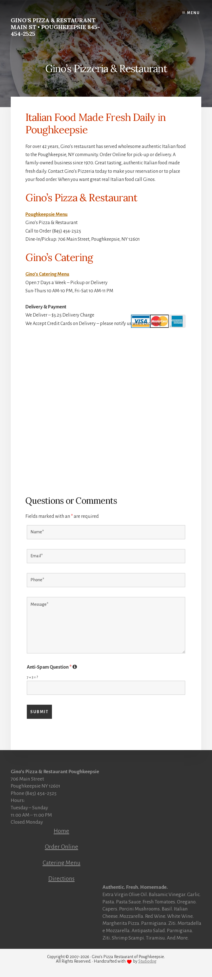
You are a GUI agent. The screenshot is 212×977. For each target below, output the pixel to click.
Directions (61, 879)
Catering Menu (61, 863)
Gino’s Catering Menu (47, 274)
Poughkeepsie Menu (46, 214)
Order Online (61, 847)
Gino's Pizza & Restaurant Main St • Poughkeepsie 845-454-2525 (55, 27)
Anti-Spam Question (52, 667)
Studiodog (147, 961)
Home (61, 831)
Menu (193, 13)
